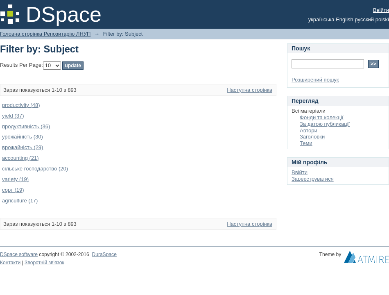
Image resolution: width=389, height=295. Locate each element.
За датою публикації (325, 124)
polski (382, 19)
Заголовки (312, 137)
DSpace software (19, 254)
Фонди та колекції (322, 117)
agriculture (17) (20, 200)
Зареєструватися (313, 179)
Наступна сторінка (249, 90)
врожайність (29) (22, 147)
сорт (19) (13, 190)
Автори (308, 130)
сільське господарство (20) (35, 169)
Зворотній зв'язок (44, 263)
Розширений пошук (315, 80)
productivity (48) (21, 105)
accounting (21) (20, 158)
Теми (306, 143)
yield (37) (13, 116)
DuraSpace (104, 254)
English (344, 19)
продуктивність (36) (26, 126)
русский (364, 19)
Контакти (10, 263)
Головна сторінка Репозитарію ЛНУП (45, 34)
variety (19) (15, 179)
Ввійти (381, 10)
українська (321, 19)
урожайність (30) (22, 137)
